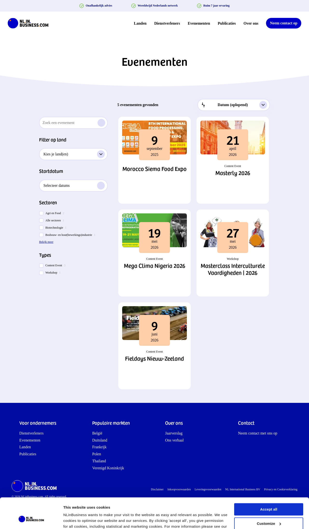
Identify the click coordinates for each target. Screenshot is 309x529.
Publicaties (227, 23)
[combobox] (233, 105)
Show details (74, 519)
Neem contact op (283, 23)
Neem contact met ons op (257, 433)
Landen (140, 23)
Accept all (268, 483)
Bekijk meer (46, 242)
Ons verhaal (174, 440)
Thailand (99, 461)
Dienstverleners (167, 23)
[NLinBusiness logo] (30, 23)
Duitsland (99, 440)
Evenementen (199, 23)
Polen (96, 454)
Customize (269, 497)
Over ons (251, 23)
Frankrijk (99, 447)
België (97, 433)
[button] (154, 160)
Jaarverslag (174, 433)
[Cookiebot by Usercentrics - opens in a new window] (31, 519)
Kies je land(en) (74, 154)
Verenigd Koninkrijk (108, 468)
